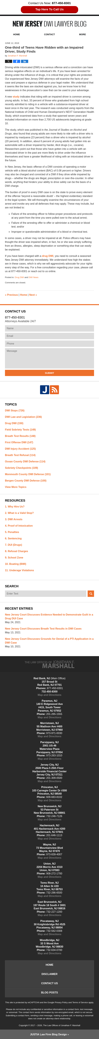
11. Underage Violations (19, 570)
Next (33, 294)
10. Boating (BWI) (15, 564)
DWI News (33, 277)
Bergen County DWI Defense (25, 480)
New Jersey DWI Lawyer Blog (49, 24)
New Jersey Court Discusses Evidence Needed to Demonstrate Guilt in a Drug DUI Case (49, 616)
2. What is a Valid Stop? (19, 513)
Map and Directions (49, 695)
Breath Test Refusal (20, 455)
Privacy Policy (61, 1002)
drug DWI (47, 256)
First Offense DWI (19, 442)
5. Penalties (12, 532)
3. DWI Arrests (13, 519)
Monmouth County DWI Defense (28, 474)
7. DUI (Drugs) (13, 544)
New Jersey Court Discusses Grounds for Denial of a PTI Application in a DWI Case (49, 640)
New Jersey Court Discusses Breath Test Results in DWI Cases (43, 628)
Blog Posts (49, 992)
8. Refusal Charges (16, 551)
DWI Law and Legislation (23, 417)
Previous (11, 294)
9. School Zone (14, 557)
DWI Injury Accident (20, 448)
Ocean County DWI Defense (25, 461)
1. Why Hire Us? (15, 506)
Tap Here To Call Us (49, 9)
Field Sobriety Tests (20, 429)
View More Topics (15, 487)
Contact (49, 34)
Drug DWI (19, 277)
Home (16, 34)
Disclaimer (49, 974)
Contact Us (49, 983)
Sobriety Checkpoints (21, 468)
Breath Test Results (20, 436)
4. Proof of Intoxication (19, 525)
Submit (49, 373)
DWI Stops (15, 410)
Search (91, 593)
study (16, 96)
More (82, 34)
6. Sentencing (13, 538)
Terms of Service (80, 1002)
